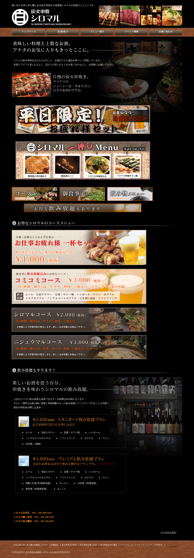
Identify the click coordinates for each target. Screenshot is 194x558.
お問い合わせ (165, 32)
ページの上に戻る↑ (168, 532)
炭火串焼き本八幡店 (108, 545)
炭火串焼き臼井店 (69, 545)
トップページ (28, 32)
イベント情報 (131, 32)
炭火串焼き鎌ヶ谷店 (88, 545)
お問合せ (159, 545)
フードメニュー (127, 545)
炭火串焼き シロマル (42, 16)
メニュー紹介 (97, 32)
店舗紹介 (62, 32)
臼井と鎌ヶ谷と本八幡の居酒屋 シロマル (30, 545)
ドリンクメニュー (144, 545)
